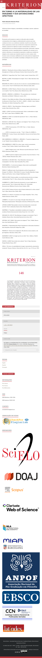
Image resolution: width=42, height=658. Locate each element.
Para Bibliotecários (6, 387)
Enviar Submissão (8, 373)
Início (3, 7)
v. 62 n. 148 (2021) (16, 7)
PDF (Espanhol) (9, 306)
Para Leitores (5, 383)
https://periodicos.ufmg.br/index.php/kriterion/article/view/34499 (18, 345)
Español (4, 365)
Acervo (8, 7)
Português (4, 367)
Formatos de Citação (11, 350)
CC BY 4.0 (17, 652)
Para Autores (5, 385)
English (4, 362)
